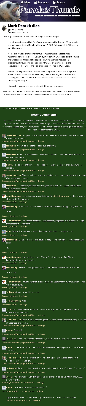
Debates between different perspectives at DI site (18, 141)
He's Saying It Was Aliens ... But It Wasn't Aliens (18, 382)
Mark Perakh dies (23, 25)
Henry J (9, 164)
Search (59, 2)
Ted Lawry (11, 292)
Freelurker (11, 145)
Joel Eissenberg (14, 300)
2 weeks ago (41, 325)
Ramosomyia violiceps (10, 202)
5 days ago (40, 181)
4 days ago (40, 141)
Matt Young (11, 206)
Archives (41, 2)
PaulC (9, 231)
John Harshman (13, 196)
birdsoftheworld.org (62, 196)
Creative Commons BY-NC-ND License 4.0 (23, 400)
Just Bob (10, 338)
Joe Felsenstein (13, 135)
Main (25, 2)
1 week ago (23, 202)
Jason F (10, 309)
